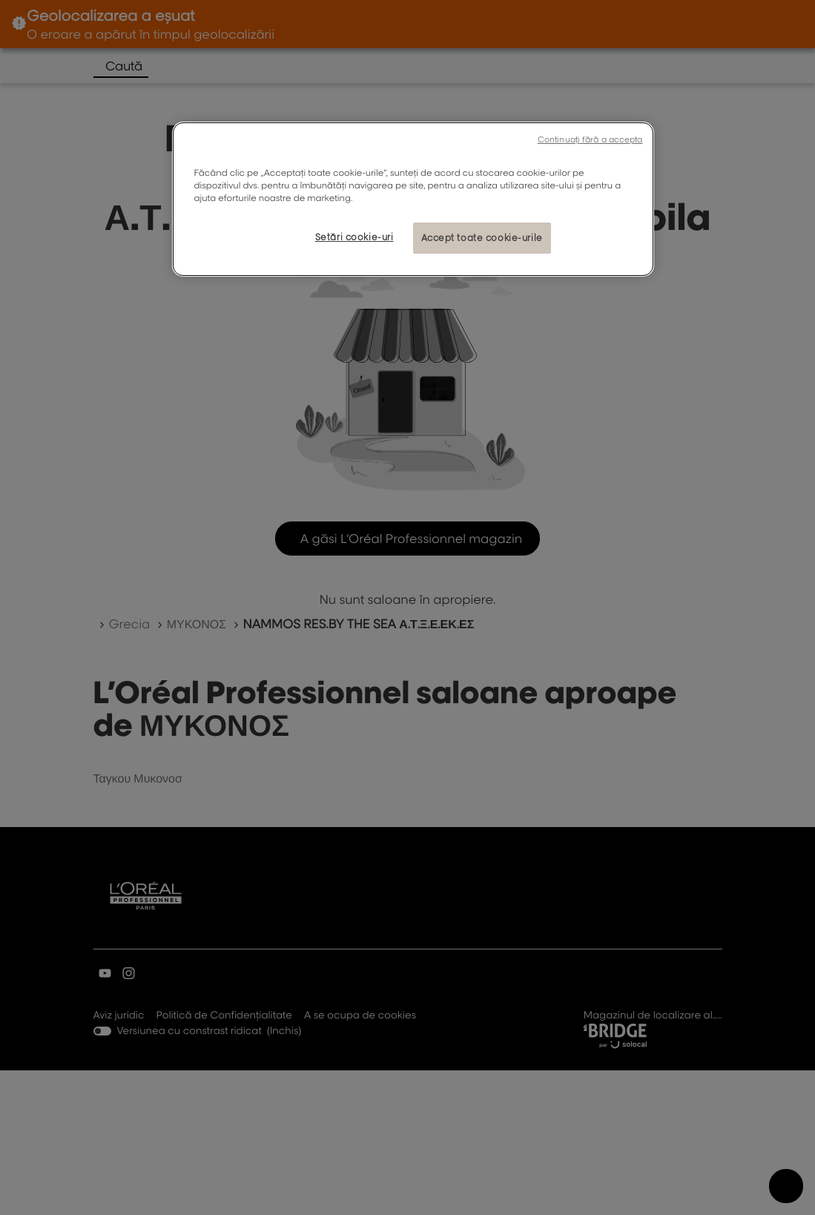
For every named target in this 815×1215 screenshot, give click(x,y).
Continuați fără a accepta (590, 139)
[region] (413, 199)
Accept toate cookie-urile (482, 237)
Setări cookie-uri (354, 237)
